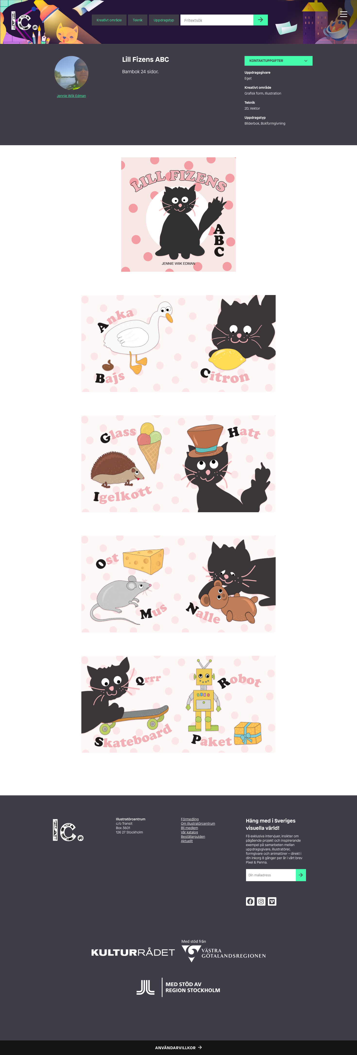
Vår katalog (189, 832)
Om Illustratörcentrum (198, 823)
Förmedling (190, 819)
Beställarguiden (193, 836)
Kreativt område (109, 20)
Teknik (138, 20)
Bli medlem (189, 828)
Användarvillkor (175, 1047)
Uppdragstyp (164, 20)
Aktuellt (187, 841)
